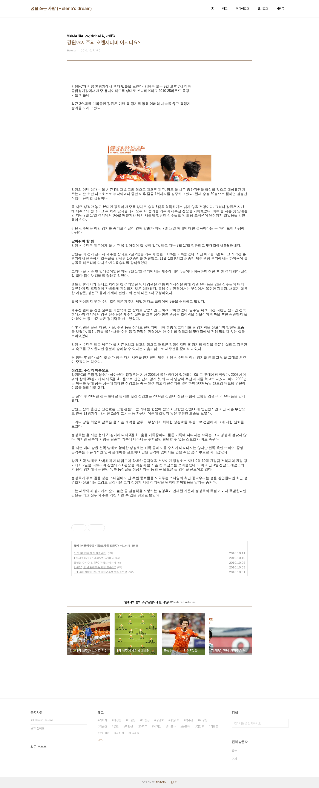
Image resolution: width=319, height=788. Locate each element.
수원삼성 (104, 733)
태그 (224, 8)
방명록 (280, 8)
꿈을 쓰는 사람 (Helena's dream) (61, 8)
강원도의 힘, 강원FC (106, 545)
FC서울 (134, 733)
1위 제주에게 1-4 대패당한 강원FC (93, 557)
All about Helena (42, 720)
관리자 (174, 782)
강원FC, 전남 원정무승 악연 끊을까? (95, 567)
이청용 (117, 720)
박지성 (157, 726)
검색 (284, 723)
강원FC (174, 720)
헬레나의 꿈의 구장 (84, 545)
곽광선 (129, 726)
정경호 (160, 720)
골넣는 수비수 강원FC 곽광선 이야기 (95, 562)
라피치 (103, 720)
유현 (116, 726)
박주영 (189, 720)
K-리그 (143, 726)
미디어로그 (242, 8)
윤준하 (186, 726)
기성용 (203, 720)
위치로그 (263, 8)
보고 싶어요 (37, 728)
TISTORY (161, 782)
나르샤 (172, 726)
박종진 (146, 720)
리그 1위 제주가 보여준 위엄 (90, 553)
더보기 (101, 740)
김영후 (200, 726)
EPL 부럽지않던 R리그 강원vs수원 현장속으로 (100, 572)
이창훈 (214, 726)
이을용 (131, 720)
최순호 (103, 726)
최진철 (120, 733)
